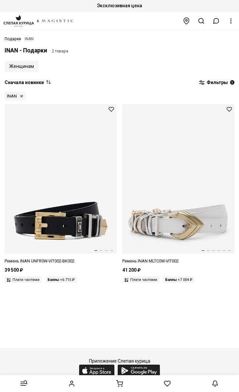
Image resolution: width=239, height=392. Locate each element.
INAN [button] (12, 96)
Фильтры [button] (216, 83)
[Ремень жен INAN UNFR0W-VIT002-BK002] (61, 184)
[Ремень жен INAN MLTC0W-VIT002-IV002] (178, 184)
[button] (216, 21)
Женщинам (21, 66)
